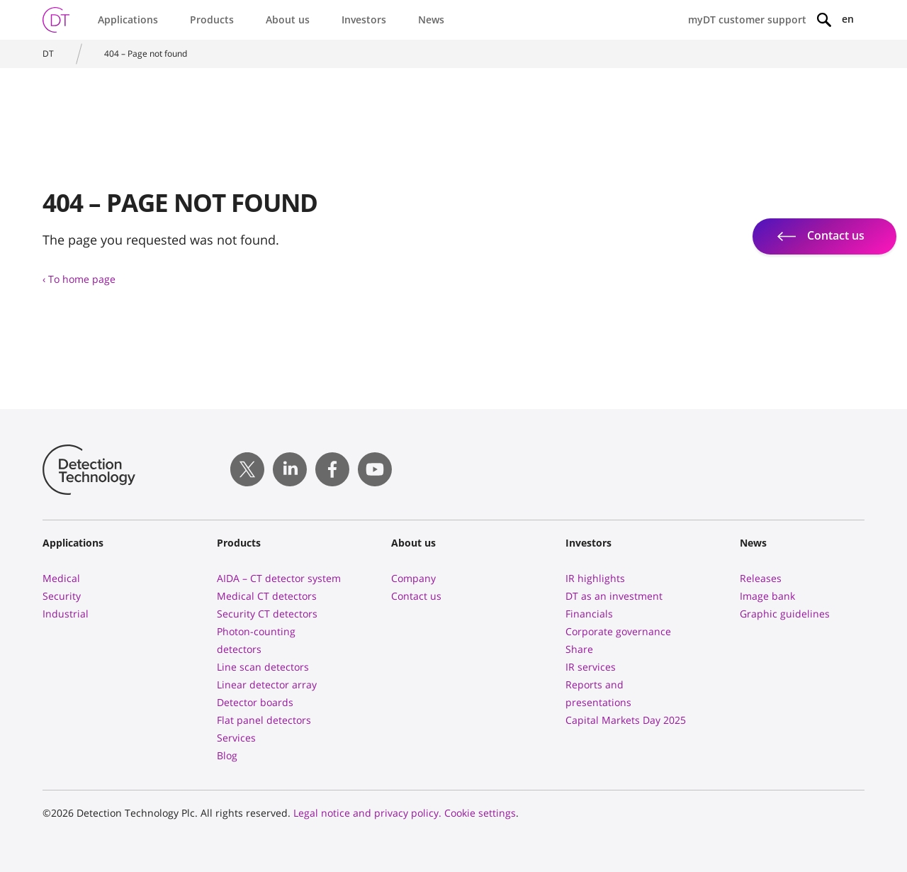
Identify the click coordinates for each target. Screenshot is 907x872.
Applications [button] (128, 19)
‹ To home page (79, 279)
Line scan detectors (263, 666)
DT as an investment (614, 596)
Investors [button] (364, 19)
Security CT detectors (267, 613)
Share (579, 649)
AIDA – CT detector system (279, 578)
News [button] (431, 19)
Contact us (416, 596)
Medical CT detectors (267, 596)
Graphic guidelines (785, 613)
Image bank (767, 596)
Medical (61, 578)
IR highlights (595, 578)
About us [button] (288, 19)
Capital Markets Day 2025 (625, 720)
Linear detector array (267, 684)
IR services (590, 666)
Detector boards (255, 702)
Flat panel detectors (264, 720)
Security (62, 596)
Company (413, 578)
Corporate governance (618, 631)
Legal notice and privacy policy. (367, 813)
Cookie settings (480, 813)
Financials (589, 613)
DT (48, 53)
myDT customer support (747, 19)
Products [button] (212, 19)
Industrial (66, 613)
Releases (761, 578)
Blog (227, 755)
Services (236, 737)
